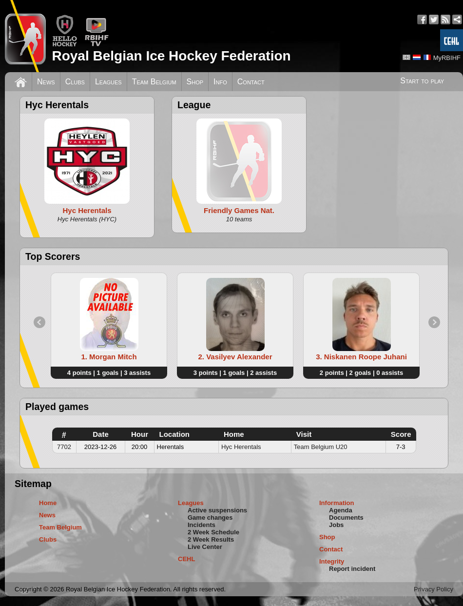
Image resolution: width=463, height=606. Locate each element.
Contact (251, 82)
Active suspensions (217, 510)
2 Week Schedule (213, 532)
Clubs (75, 82)
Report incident (352, 568)
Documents (346, 517)
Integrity (331, 561)
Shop (195, 82)
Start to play (422, 81)
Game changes (210, 517)
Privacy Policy (433, 589)
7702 (64, 446)
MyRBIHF (447, 57)
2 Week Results (211, 539)
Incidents (201, 524)
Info (220, 82)
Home (48, 503)
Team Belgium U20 (320, 446)
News (46, 82)
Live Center (205, 546)
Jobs (336, 524)
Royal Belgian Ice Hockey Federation (171, 55)
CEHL (186, 559)
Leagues (108, 82)
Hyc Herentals (241, 446)
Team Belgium (154, 82)
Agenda (340, 510)
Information (336, 503)
